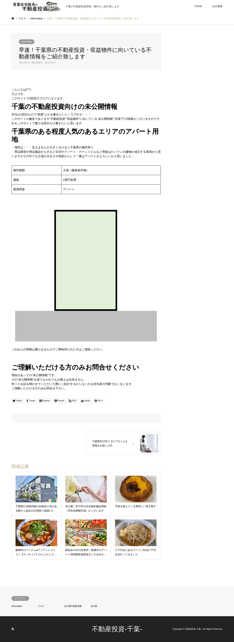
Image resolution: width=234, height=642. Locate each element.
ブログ (41, 606)
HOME (198, 6)
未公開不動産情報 (73, 606)
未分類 (94, 606)
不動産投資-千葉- (117, 629)
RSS (13, 629)
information (26, 41)
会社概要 (217, 6)
